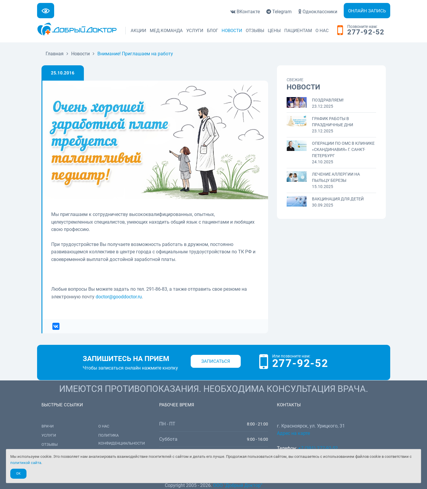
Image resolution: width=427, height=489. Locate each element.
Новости (232, 30)
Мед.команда (166, 30)
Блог (212, 30)
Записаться (215, 361)
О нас (322, 30)
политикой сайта (25, 462)
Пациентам (298, 30)
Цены (274, 30)
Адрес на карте (293, 433)
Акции (138, 30)
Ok (18, 473)
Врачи (47, 426)
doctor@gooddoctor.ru (119, 297)
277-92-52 (366, 32)
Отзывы (255, 30)
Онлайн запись (367, 11)
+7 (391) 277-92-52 (318, 448)
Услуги (194, 30)
